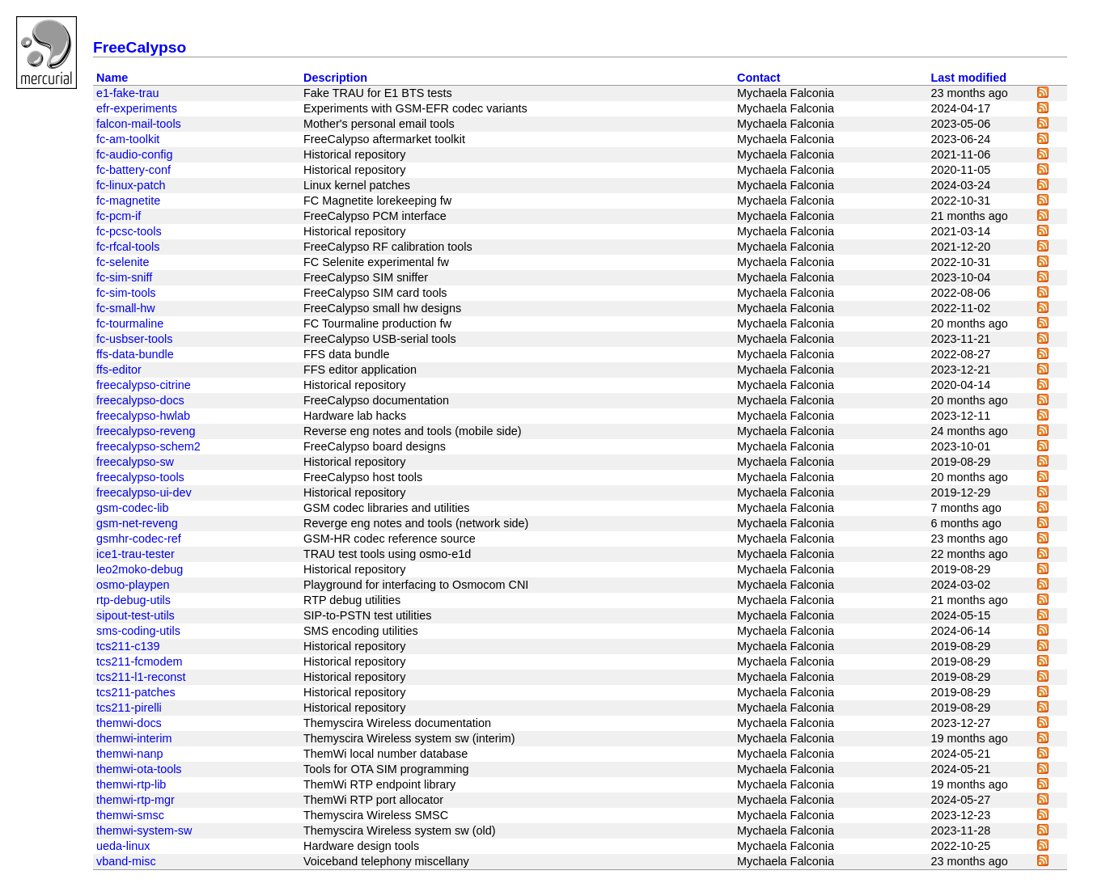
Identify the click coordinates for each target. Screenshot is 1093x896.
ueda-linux (123, 845)
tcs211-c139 (127, 646)
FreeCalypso (139, 47)
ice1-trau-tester (135, 553)
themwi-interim (134, 738)
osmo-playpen (132, 584)
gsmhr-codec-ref (138, 538)
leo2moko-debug (139, 569)
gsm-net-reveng (137, 523)
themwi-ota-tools (139, 769)
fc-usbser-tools (134, 338)
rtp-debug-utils (133, 600)
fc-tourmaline (129, 323)
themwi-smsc (130, 815)
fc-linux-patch (131, 185)
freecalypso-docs (140, 400)
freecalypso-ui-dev (144, 492)
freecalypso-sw (135, 461)
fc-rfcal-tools (127, 246)
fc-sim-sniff (124, 277)
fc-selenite (123, 262)
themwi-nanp (129, 753)
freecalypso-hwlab (143, 415)
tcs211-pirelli (129, 707)
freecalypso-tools (140, 477)
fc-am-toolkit (127, 139)
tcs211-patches (136, 692)
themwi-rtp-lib (131, 784)
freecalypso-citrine (143, 384)
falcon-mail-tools (138, 123)
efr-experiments (136, 108)
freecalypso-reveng (145, 431)
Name (112, 77)
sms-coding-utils (138, 630)
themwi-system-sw (144, 830)
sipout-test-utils (135, 615)
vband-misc (126, 861)
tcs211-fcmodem (139, 661)
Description (335, 77)
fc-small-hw (125, 308)
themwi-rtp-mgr (135, 799)
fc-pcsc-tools (129, 231)
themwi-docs (129, 722)
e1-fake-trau (127, 93)
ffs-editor (119, 369)
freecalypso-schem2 (148, 446)
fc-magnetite (128, 200)
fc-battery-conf (133, 169)
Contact (759, 77)
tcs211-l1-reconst (140, 676)
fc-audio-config (134, 154)
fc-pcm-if (118, 215)
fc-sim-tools (126, 292)
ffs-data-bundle (135, 354)
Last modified (969, 77)
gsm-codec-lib (132, 507)
